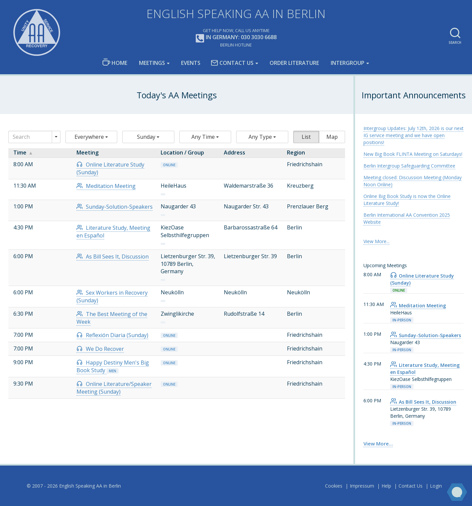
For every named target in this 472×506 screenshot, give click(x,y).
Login (436, 486)
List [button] (306, 136)
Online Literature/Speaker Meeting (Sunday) (114, 387)
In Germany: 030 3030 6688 (236, 37)
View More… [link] (378, 443)
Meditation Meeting (106, 186)
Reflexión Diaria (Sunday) (112, 335)
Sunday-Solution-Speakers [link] (425, 335)
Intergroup (347, 63)
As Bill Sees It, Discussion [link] (423, 402)
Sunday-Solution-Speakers (114, 206)
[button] (91, 137)
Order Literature (294, 63)
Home (114, 62)
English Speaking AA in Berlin (236, 13)
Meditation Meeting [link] (418, 305)
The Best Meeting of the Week (111, 317)
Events (190, 63)
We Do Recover (100, 348)
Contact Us (232, 63)
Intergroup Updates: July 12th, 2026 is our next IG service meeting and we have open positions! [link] (413, 135)
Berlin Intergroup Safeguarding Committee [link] (409, 166)
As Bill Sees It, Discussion (112, 256)
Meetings (152, 63)
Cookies (333, 486)
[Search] (30, 137)
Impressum (362, 486)
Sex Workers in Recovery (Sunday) (112, 296)
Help (386, 486)
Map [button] (332, 136)
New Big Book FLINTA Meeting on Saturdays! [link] (412, 154)
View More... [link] (376, 241)
